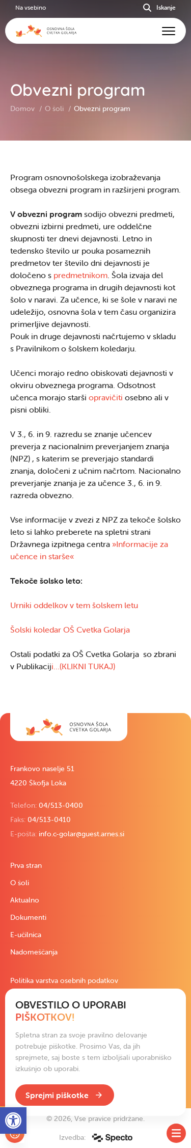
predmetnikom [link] (80, 275)
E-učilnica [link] (25, 934)
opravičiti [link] (106, 397)
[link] (68, 727)
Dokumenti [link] (28, 917)
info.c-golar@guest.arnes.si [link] (81, 833)
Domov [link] (23, 108)
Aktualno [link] (24, 900)
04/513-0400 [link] (61, 805)
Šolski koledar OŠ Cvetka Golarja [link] (70, 629)
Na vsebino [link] (30, 7)
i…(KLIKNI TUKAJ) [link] (83, 666)
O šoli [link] (55, 108)
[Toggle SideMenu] (176, 1133)
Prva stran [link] (26, 865)
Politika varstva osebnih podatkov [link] (64, 980)
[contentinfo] (95, 427)
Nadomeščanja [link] (34, 951)
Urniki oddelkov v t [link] (44, 605)
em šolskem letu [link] (108, 605)
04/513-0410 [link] (49, 819)
